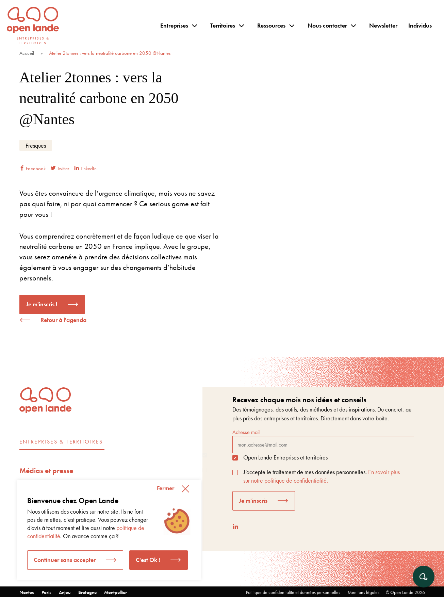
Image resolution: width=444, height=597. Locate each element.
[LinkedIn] (235, 527)
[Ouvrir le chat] (423, 576)
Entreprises (174, 25)
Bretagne (87, 592)
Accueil (26, 53)
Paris (46, 592)
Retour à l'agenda (63, 320)
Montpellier (115, 592)
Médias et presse (46, 470)
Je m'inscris (253, 500)
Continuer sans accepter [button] (65, 560)
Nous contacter (327, 25)
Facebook (32, 168)
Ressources (271, 25)
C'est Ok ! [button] (148, 560)
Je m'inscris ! (41, 304)
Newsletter (383, 25)
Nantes (26, 592)
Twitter (60, 168)
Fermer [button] (165, 488)
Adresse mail (323, 441)
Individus (420, 25)
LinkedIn (85, 168)
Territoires (222, 25)
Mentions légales (363, 592)
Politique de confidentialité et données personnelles (293, 592)
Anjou (65, 592)
